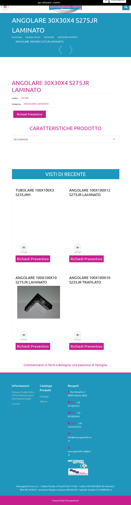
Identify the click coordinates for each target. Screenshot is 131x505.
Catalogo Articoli (33, 37)
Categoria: (16, 104)
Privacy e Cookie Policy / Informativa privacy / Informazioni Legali (23, 395)
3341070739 (74, 426)
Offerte (43, 401)
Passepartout (72, 500)
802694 (76, 416)
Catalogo (44, 396)
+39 (80, 423)
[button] (126, 6)
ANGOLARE (49, 37)
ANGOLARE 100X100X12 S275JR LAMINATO (89, 192)
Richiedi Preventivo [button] (29, 114)
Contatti (16, 403)
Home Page (17, 37)
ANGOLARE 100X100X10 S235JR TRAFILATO (89, 279)
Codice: (15, 98)
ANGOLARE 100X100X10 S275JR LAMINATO (36, 279)
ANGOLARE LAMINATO (68, 37)
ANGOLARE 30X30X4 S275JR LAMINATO (40, 41)
